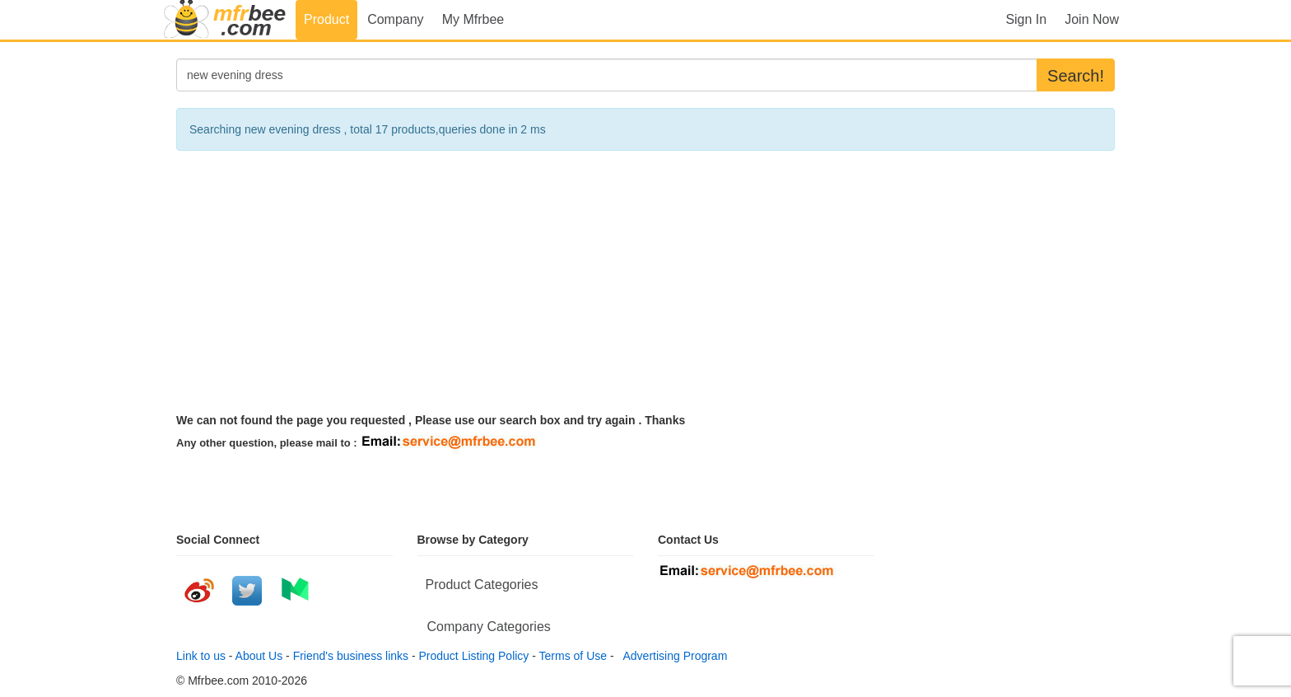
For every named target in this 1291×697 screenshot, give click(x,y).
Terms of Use (573, 655)
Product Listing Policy (474, 655)
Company (395, 19)
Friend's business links (350, 655)
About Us (259, 655)
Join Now (1092, 19)
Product (326, 19)
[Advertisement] (645, 282)
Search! (1075, 76)
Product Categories (482, 585)
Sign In (1025, 19)
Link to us (201, 655)
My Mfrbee (473, 19)
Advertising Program (672, 655)
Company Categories (489, 627)
